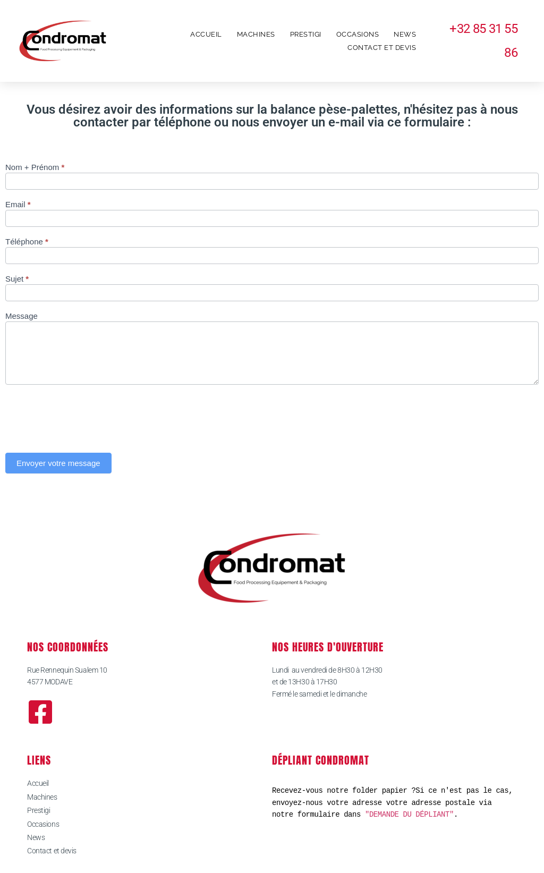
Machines (256, 34)
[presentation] (86, 416)
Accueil (206, 34)
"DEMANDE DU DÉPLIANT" (409, 814)
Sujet (17, 279)
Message (21, 316)
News (405, 34)
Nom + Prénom (34, 167)
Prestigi (305, 34)
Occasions (357, 34)
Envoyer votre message (58, 463)
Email (18, 204)
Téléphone (26, 242)
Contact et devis (381, 48)
